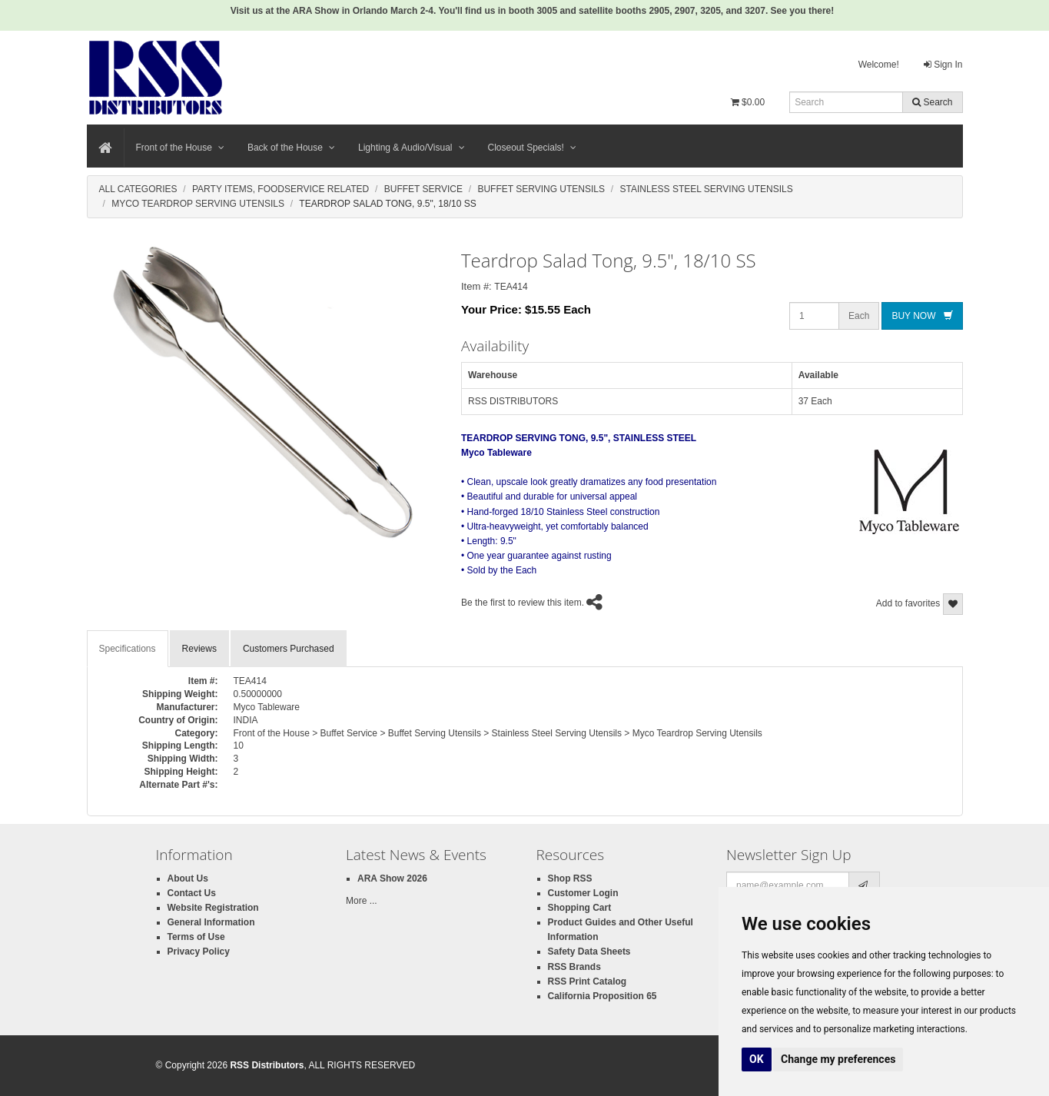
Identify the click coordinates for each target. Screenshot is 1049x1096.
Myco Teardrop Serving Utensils (197, 203)
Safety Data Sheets (589, 951)
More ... (361, 900)
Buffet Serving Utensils (541, 189)
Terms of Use (196, 937)
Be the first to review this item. (522, 602)
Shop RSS (570, 878)
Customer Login (583, 893)
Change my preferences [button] (838, 1059)
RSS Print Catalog (587, 981)
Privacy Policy (199, 951)
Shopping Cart (580, 907)
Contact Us (192, 893)
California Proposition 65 (602, 996)
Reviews (199, 648)
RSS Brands (574, 966)
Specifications (127, 648)
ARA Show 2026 (392, 878)
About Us (188, 878)
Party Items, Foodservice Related (280, 189)
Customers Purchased (288, 648)
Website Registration (213, 907)
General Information (211, 922)
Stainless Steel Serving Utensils (705, 189)
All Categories (138, 189)
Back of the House (291, 147)
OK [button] (756, 1059)
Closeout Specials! (532, 147)
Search (932, 102)
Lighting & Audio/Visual (411, 147)
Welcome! (878, 64)
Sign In (943, 64)
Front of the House (180, 147)
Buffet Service (423, 189)
